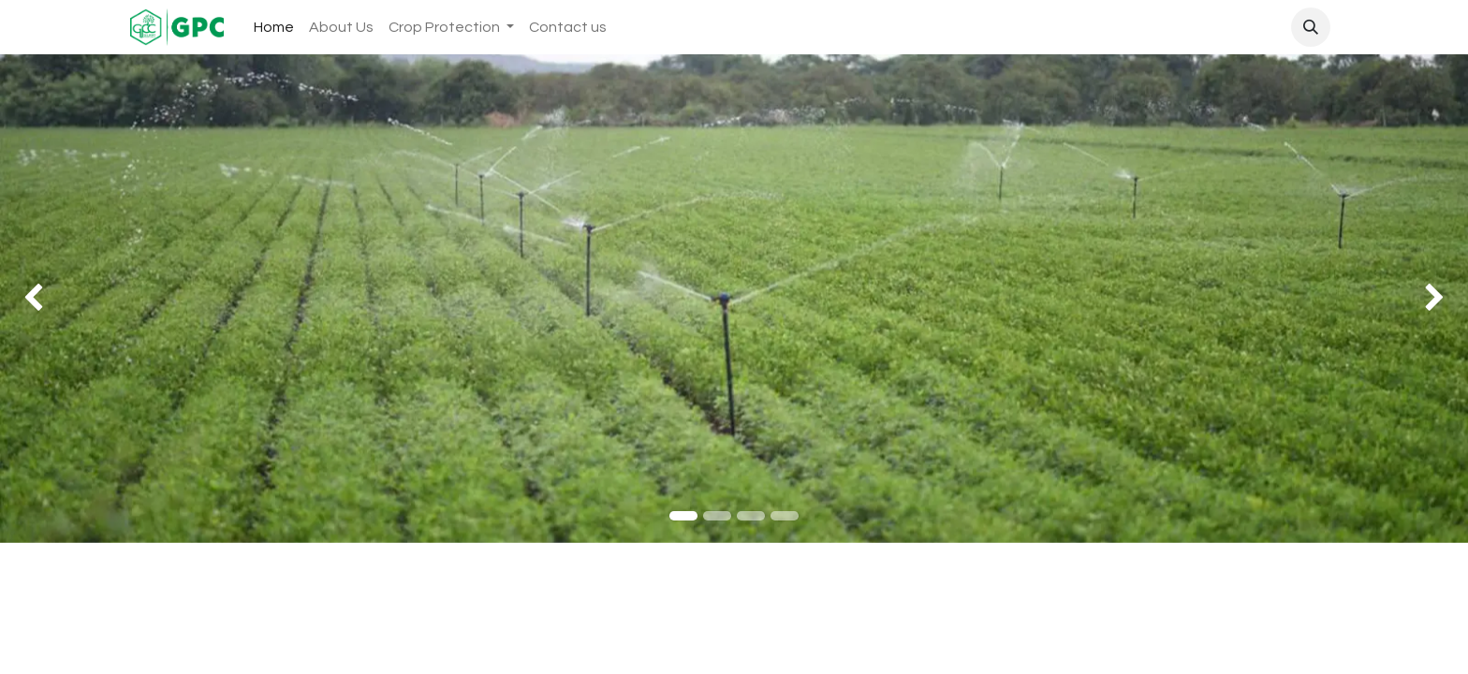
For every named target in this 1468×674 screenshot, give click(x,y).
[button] (1310, 27)
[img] (58, 298)
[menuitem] (273, 27)
